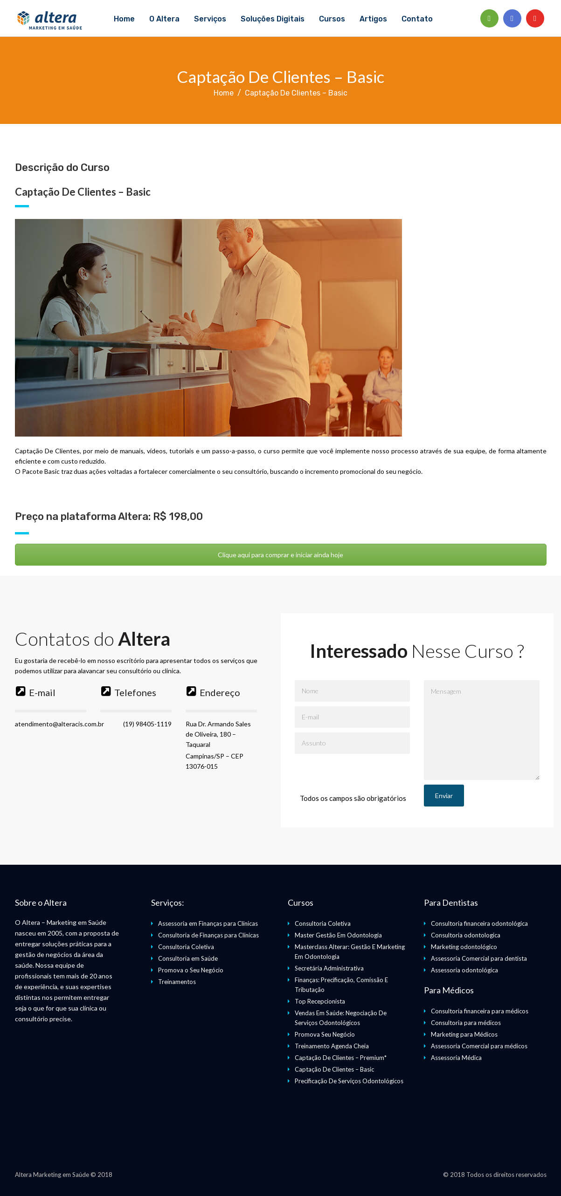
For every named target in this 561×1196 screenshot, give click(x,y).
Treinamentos (177, 981)
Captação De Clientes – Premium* (341, 1057)
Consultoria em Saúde (188, 958)
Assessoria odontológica (464, 970)
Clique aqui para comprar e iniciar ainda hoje (280, 555)
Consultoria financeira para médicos (479, 1011)
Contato (417, 18)
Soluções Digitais (273, 18)
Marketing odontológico (464, 946)
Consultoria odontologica (465, 935)
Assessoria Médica (456, 1057)
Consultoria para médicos (466, 1022)
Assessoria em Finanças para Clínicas (208, 923)
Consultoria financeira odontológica (479, 923)
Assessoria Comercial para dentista (479, 958)
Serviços (210, 18)
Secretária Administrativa (329, 968)
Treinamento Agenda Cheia (332, 1046)
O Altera (164, 18)
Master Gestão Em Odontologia (338, 935)
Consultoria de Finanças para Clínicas (208, 935)
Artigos (373, 18)
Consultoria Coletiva (186, 946)
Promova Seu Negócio (325, 1034)
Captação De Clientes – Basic (334, 1069)
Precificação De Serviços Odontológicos (349, 1081)
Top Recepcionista (320, 1001)
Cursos (332, 18)
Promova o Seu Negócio (190, 970)
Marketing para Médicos (464, 1034)
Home (124, 18)
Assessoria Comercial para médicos (479, 1046)
